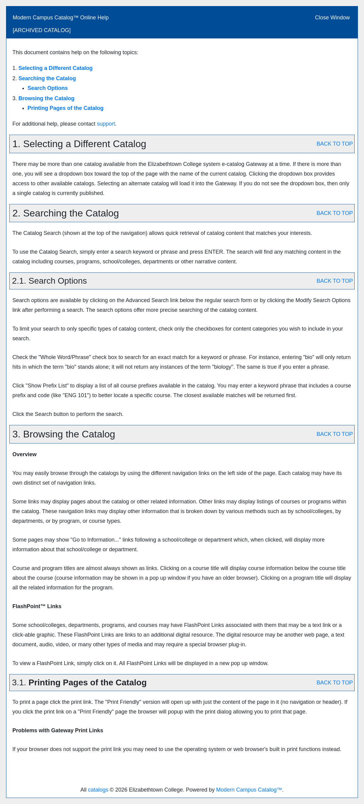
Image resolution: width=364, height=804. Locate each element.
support (106, 124)
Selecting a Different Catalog (55, 68)
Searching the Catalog (47, 78)
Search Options (48, 88)
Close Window (332, 18)
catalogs (98, 790)
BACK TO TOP (334, 144)
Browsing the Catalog (46, 98)
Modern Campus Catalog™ (249, 790)
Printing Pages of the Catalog (65, 108)
